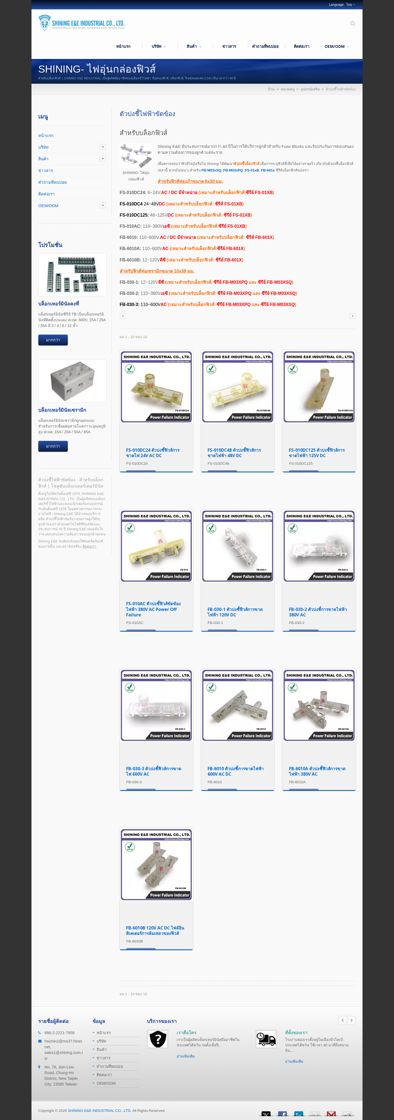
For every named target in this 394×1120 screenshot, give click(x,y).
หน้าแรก (123, 46)
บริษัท (158, 46)
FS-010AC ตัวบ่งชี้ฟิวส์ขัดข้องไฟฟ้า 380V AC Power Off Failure (153, 609)
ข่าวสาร (229, 46)
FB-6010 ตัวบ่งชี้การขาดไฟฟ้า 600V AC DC (236, 771)
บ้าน (271, 89)
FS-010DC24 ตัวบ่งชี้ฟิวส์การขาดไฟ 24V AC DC (152, 453)
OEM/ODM (336, 46)
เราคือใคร (186, 1032)
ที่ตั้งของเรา (296, 1032)
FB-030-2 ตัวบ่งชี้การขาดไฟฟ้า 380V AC (318, 612)
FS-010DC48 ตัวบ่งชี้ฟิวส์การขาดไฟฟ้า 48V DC (234, 453)
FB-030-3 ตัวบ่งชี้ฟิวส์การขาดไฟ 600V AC (153, 771)
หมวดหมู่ (288, 89)
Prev (342, 1020)
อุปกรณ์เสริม (310, 89)
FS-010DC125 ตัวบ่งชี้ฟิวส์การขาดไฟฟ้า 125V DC (317, 453)
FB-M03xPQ (233, 170)
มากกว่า (53, 339)
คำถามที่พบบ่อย (265, 46)
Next (351, 1020)
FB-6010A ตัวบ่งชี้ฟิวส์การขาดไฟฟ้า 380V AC (317, 771)
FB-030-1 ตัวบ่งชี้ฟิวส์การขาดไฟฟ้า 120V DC (235, 612)
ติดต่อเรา (301, 46)
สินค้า (193, 46)
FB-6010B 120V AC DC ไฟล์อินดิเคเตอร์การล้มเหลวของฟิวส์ (155, 931)
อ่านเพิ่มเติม (186, 1056)
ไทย (349, 5)
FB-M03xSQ (211, 170)
